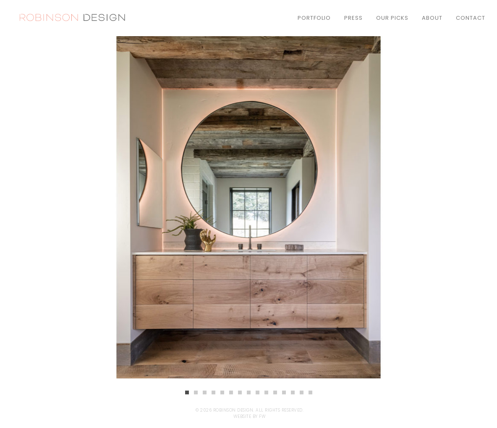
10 (266, 392)
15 (310, 392)
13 (293, 392)
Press (353, 18)
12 (284, 392)
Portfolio (314, 18)
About (432, 18)
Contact (470, 18)
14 (301, 392)
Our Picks (392, 18)
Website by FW (249, 416)
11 (275, 392)
